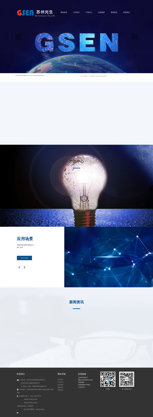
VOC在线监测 (91, 76)
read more (24, 257)
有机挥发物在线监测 (101, 76)
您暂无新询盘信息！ (39, 75)
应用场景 (98, 12)
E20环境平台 (81, 385)
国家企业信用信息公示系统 (85, 378)
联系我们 (120, 12)
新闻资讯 (109, 12)
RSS (28, 75)
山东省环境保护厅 (83, 375)
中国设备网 (81, 380)
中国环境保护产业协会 (84, 383)
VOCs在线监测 (83, 76)
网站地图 (23, 75)
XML (31, 75)
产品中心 (87, 12)
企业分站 (17, 75)
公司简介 (76, 12)
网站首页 (65, 12)
